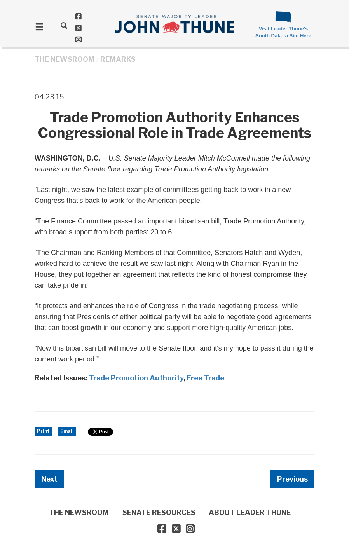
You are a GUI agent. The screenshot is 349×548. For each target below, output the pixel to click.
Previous (292, 479)
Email (67, 431)
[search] (64, 25)
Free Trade (205, 378)
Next (49, 479)
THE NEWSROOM (64, 59)
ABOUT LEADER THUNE (250, 512)
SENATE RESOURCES (158, 512)
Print (43, 431)
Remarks (118, 59)
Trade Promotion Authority (136, 378)
